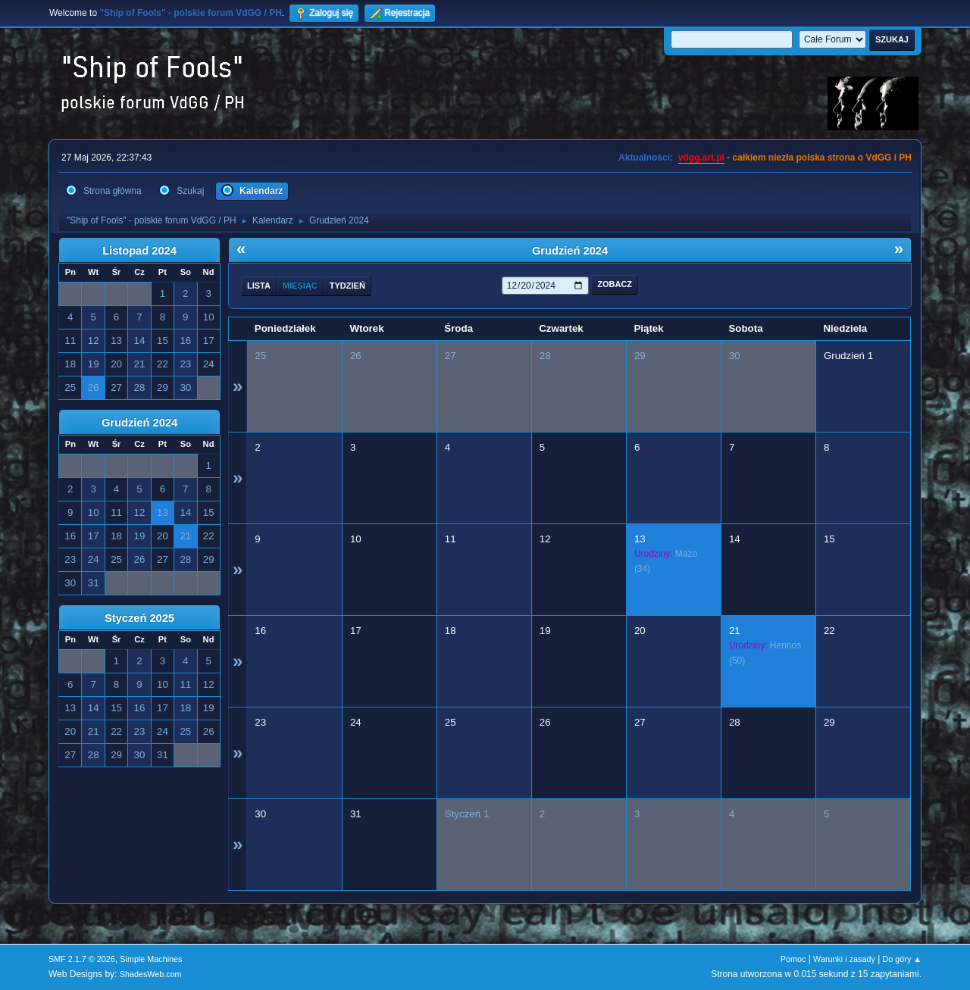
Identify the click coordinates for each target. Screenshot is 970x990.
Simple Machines (151, 958)
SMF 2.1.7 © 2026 (81, 958)
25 (260, 355)
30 (734, 355)
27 (450, 355)
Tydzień (347, 285)
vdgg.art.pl (701, 157)
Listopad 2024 (139, 251)
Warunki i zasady (844, 958)
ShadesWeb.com (151, 974)
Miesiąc (300, 285)
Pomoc (793, 958)
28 (545, 355)
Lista (259, 285)
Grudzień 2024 (139, 423)
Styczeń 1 (467, 814)
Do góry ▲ (902, 958)
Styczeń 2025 (139, 618)
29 (640, 355)
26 (355, 355)
